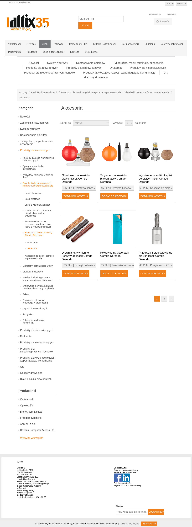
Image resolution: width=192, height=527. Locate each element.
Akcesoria (32, 248)
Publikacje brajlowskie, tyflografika (34, 321)
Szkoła (26, 294)
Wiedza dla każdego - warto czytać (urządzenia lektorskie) (37, 278)
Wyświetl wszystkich (31, 438)
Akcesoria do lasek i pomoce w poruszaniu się (39, 257)
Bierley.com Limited (31, 411)
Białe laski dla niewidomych (36, 379)
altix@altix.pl (40, 481)
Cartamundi (27, 399)
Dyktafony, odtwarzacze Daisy (38, 266)
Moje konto (91, 52)
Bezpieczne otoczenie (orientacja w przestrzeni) (35, 301)
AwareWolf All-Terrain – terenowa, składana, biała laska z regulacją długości (38, 224)
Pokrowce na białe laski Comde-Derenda (114, 254)
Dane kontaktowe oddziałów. (126, 470)
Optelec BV (26, 405)
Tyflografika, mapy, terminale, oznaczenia (138, 62)
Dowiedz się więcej (129, 523)
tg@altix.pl (21, 488)
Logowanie (171, 14)
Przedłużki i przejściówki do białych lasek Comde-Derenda (155, 256)
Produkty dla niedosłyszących (148, 67)
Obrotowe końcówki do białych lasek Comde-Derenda (76, 178)
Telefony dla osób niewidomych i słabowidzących (39, 159)
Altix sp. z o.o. (28, 424)
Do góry (23, 92)
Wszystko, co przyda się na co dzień (38, 176)
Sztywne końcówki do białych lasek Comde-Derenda (113, 178)
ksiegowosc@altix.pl (25, 493)
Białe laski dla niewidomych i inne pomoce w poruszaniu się (91, 92)
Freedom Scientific (31, 417)
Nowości (33, 62)
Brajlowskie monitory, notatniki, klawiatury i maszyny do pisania (38, 287)
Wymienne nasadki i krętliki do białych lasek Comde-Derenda (155, 178)
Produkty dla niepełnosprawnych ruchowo (49, 72)
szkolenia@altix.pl (41, 484)
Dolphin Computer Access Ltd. (37, 430)
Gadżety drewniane (96, 77)
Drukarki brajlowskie (33, 271)
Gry (166, 72)
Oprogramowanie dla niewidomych (33, 167)
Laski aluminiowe (33, 193)
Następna (171, 299)
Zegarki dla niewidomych (34, 122)
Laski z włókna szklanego (38, 204)
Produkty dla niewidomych (42, 67)
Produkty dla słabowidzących (84, 67)
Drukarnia (116, 67)
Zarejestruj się (155, 14)
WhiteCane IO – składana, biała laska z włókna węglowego (38, 213)
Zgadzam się (149, 523)
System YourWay (57, 62)
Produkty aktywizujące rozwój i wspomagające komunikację (119, 72)
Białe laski (32, 242)
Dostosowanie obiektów (90, 62)
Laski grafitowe (32, 199)
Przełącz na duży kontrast (19, 3)
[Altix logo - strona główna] (41, 21)
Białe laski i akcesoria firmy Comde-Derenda (147, 92)
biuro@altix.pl (29, 479)
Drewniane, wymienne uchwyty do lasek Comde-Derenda (77, 256)
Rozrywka (27, 314)
